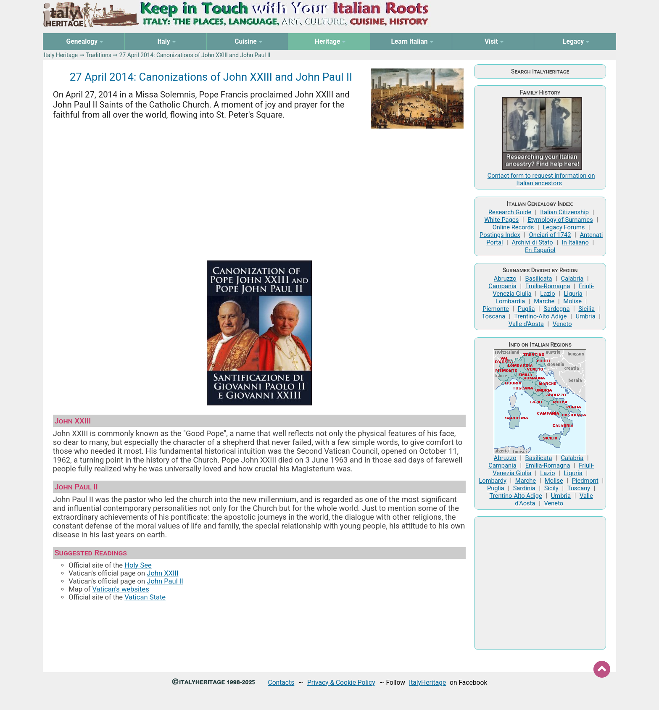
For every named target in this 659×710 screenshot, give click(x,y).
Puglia (526, 309)
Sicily (551, 488)
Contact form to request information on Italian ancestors (541, 179)
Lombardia (510, 301)
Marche (544, 301)
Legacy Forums (564, 227)
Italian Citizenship (564, 212)
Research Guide (509, 212)
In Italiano (575, 242)
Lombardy (492, 480)
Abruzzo (505, 278)
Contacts (281, 682)
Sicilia (586, 309)
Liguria (573, 293)
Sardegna (556, 309)
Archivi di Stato (532, 242)
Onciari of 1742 (550, 235)
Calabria (572, 278)
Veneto (562, 324)
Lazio (547, 293)
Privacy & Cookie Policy (341, 682)
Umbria (585, 316)
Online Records (513, 227)
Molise (572, 301)
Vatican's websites (120, 589)
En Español (540, 250)
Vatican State (145, 597)
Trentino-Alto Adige (540, 316)
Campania (502, 286)
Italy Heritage (61, 55)
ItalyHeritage (427, 682)
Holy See (138, 565)
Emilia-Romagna (547, 286)
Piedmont (585, 480)
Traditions (98, 55)
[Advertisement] (259, 191)
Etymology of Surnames (560, 220)
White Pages (501, 220)
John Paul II (165, 581)
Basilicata (538, 278)
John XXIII (162, 573)
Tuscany (578, 488)
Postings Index (500, 235)
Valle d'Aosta (526, 324)
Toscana (493, 316)
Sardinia (524, 488)
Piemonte (495, 309)
